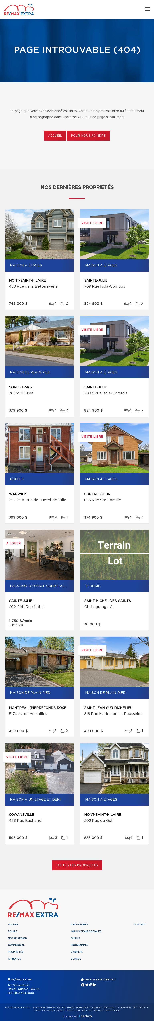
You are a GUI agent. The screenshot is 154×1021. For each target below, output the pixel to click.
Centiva (85, 1016)
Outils (75, 938)
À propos (14, 959)
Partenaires (79, 924)
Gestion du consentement (104, 1010)
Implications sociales (86, 931)
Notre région (17, 938)
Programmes (79, 945)
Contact (140, 924)
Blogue (76, 959)
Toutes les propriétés (77, 865)
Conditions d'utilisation (70, 1010)
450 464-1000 (24, 993)
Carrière (77, 952)
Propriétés (16, 952)
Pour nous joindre (88, 135)
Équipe (12, 931)
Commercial (16, 945)
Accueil (55, 135)
